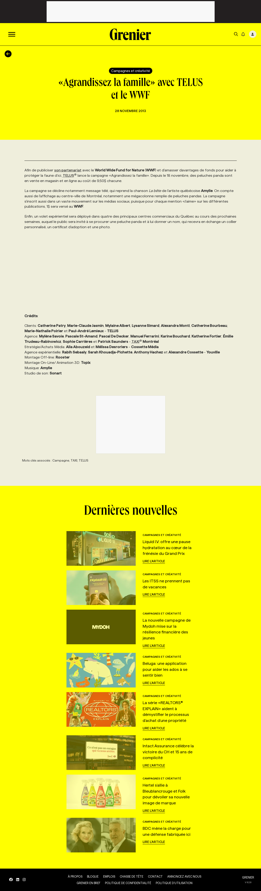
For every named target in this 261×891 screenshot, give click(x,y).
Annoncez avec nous (184, 876)
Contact (155, 876)
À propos (75, 876)
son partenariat (67, 170)
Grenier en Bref (88, 883)
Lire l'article (154, 561)
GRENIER (248, 877)
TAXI (137, 342)
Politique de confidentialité (128, 883)
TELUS (70, 175)
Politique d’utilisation (174, 883)
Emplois (109, 876)
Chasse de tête (131, 876)
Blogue (93, 876)
